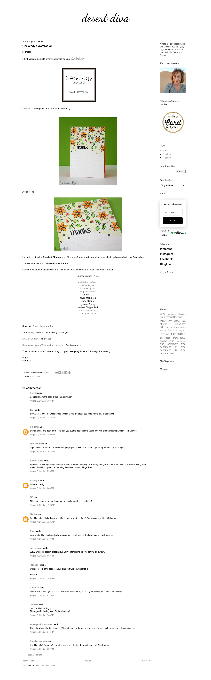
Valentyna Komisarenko (41, 624)
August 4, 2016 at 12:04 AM (42, 505)
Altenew (166, 320)
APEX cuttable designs (173, 314)
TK (31, 497)
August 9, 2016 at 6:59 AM (42, 649)
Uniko (171, 341)
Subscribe (173, 220)
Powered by (172, 232)
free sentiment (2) (173, 345)
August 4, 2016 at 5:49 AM (42, 539)
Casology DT (35, 376)
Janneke (34, 604)
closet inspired (180, 341)
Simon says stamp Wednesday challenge (43, 345)
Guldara (34, 427)
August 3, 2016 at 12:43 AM (42, 451)
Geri (32, 410)
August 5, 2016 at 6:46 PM (42, 632)
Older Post (147, 661)
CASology (78, 58)
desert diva (105, 18)
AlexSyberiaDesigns (171, 317)
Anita (96, 276)
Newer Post (28, 661)
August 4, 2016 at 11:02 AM (42, 578)
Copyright (167, 157)
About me (167, 154)
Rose (32, 531)
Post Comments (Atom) (45, 666)
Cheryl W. (35, 587)
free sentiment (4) (173, 351)
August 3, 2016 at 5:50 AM (42, 471)
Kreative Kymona (38, 641)
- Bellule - (34, 565)
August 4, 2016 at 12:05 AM (42, 522)
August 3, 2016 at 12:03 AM (42, 435)
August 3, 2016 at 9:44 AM (42, 488)
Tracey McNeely (88, 313)
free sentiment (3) (173, 348)
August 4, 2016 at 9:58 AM (42, 556)
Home (88, 661)
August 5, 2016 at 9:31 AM (42, 595)
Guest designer (177, 330)
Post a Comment (34, 655)
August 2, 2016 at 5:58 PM (42, 401)
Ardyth (33, 393)
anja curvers (36, 548)
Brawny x (34, 480)
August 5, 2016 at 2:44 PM (42, 615)
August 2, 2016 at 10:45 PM (42, 418)
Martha (33, 514)
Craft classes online (43, 326)
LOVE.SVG (164, 334)
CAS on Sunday (30, 338)
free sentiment (169, 344)
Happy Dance (36, 461)
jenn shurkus (36, 444)
